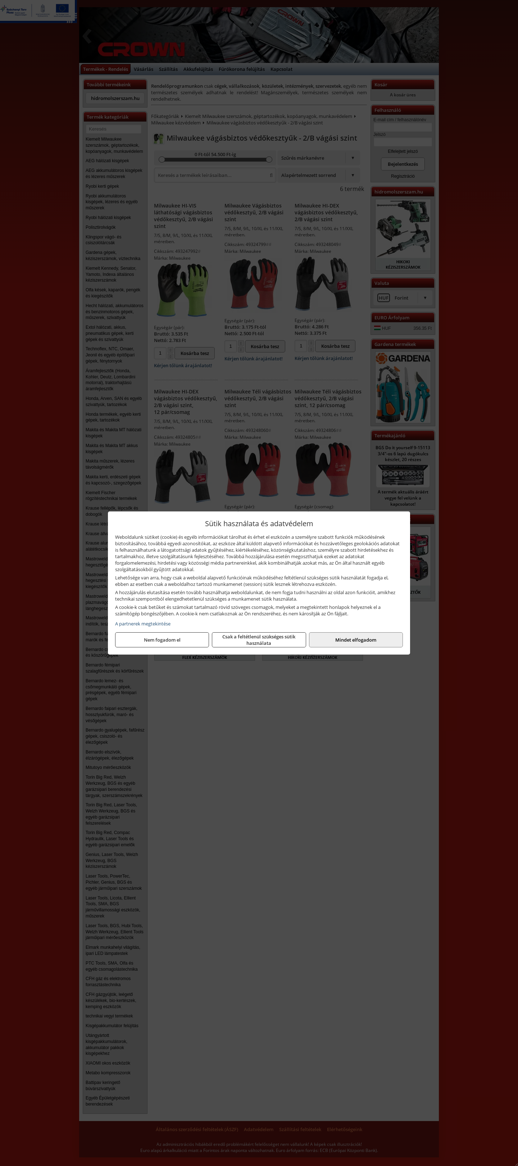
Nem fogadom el (162, 640)
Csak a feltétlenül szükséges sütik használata (258, 639)
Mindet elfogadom (355, 640)
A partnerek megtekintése (143, 623)
